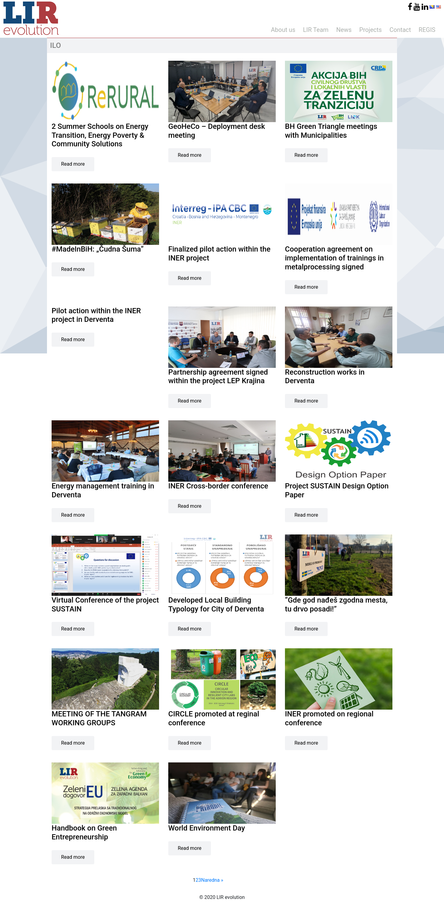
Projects (370, 29)
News (344, 29)
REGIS (427, 29)
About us (283, 29)
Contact (400, 29)
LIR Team (316, 29)
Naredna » (212, 880)
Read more (73, 164)
